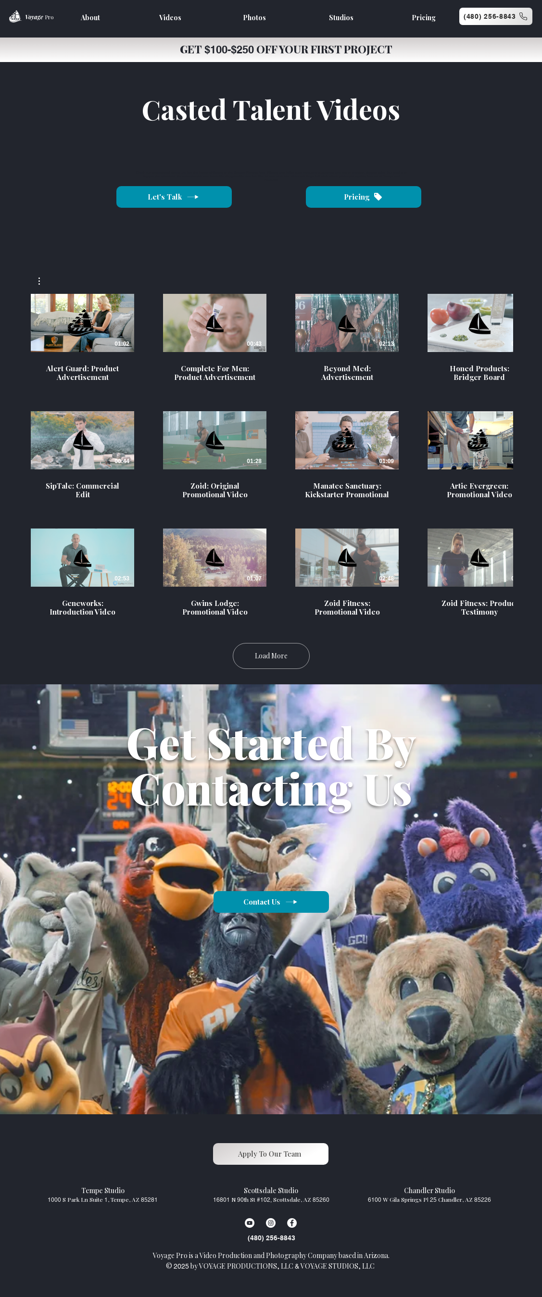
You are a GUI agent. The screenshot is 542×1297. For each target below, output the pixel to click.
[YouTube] (249, 1223)
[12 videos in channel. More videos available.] (271, 455)
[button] (44, 281)
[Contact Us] (271, 902)
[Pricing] (363, 197)
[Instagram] (271, 1223)
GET (192, 49)
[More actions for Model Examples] (44, 281)
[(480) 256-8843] (495, 16)
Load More (271, 655)
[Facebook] (292, 1223)
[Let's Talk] (174, 197)
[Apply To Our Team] (270, 1154)
